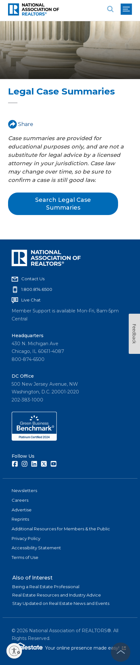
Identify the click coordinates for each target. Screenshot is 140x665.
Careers (20, 500)
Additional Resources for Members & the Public (61, 528)
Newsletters (24, 490)
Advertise (22, 509)
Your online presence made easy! (85, 648)
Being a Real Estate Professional (45, 586)
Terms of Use (25, 557)
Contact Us (33, 278)
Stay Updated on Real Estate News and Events (60, 603)
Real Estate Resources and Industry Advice (56, 595)
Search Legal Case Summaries (63, 203)
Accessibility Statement (36, 547)
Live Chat (31, 299)
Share (20, 124)
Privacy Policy (26, 538)
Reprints (20, 519)
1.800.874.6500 (36, 289)
